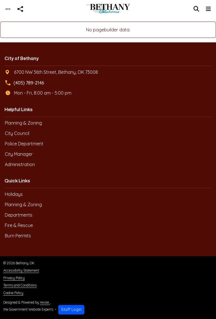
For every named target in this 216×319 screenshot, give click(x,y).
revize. (45, 302)
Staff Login (71, 309)
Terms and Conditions (20, 285)
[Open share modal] (20, 9)
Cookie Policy (13, 293)
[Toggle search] (196, 9)
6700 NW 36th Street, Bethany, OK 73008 (51, 72)
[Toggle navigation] (8, 9)
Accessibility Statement (21, 270)
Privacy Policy (14, 278)
